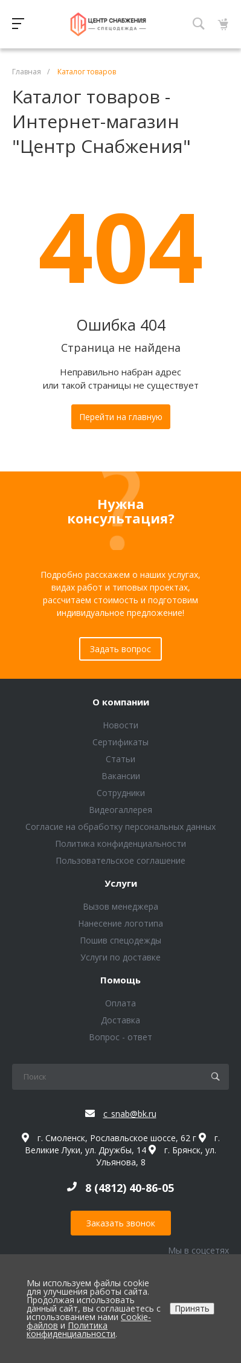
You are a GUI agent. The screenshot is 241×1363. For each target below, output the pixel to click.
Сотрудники (121, 792)
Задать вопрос (120, 649)
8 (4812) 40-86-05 (129, 1187)
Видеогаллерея (120, 809)
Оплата (120, 1003)
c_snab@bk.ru (129, 1113)
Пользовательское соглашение (120, 860)
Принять (192, 1308)
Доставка (120, 1020)
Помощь (120, 980)
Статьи (120, 759)
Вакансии (120, 776)
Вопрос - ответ (120, 1037)
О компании (120, 702)
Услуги (120, 883)
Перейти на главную (120, 416)
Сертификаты (120, 742)
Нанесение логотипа (120, 923)
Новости (120, 725)
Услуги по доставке (120, 957)
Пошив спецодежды (120, 940)
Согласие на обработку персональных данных (120, 826)
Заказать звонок (120, 1223)
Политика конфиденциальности (120, 843)
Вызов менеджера (120, 906)
